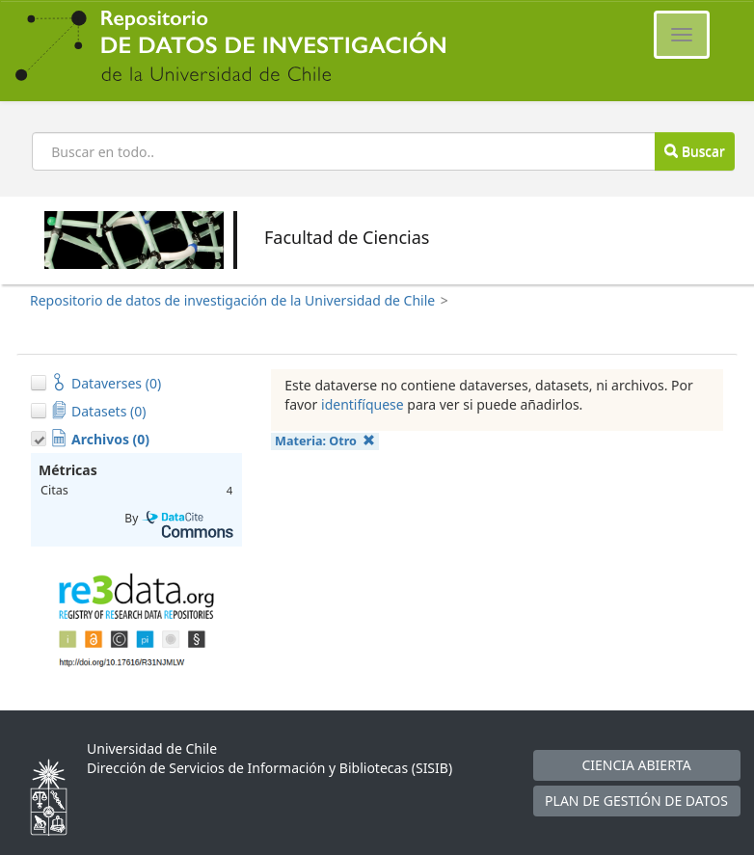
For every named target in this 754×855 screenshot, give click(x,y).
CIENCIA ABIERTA (635, 765)
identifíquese (362, 404)
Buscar (694, 151)
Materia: (325, 441)
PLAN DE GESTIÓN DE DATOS (636, 800)
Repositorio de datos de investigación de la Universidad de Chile (232, 300)
